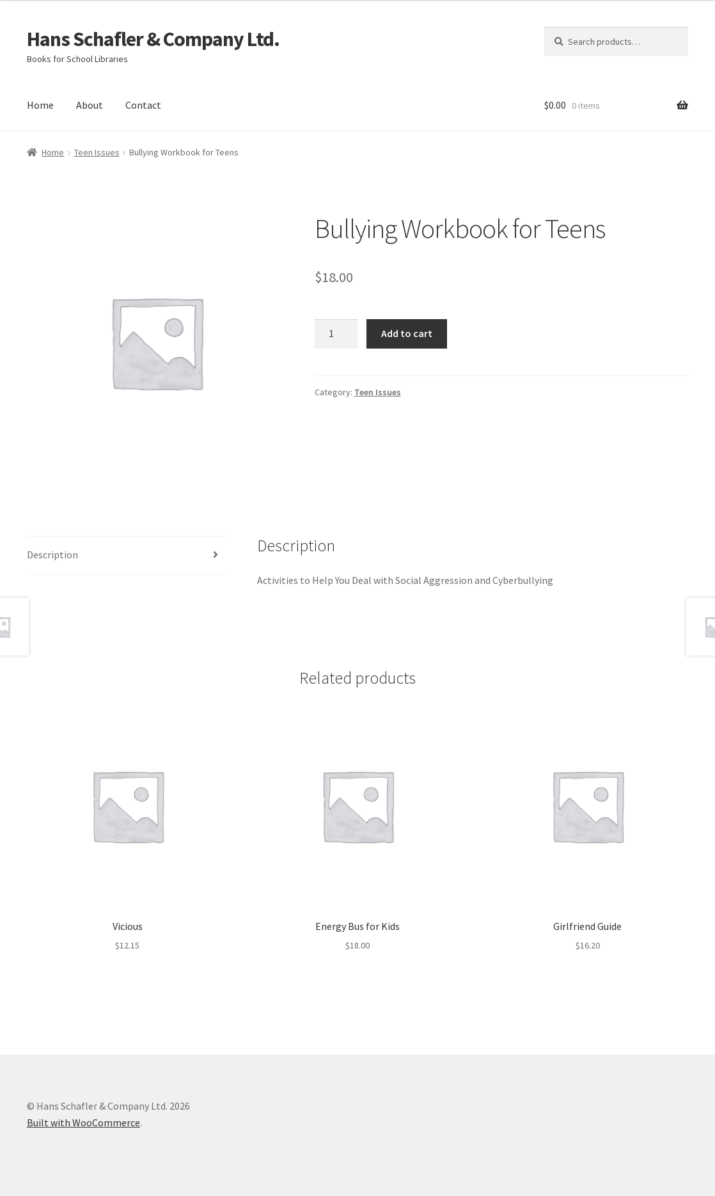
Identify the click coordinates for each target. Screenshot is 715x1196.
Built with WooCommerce (83, 1122)
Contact (143, 104)
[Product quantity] (336, 334)
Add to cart (406, 333)
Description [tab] (52, 554)
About (89, 104)
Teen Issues (97, 152)
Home (40, 104)
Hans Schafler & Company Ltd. (153, 39)
